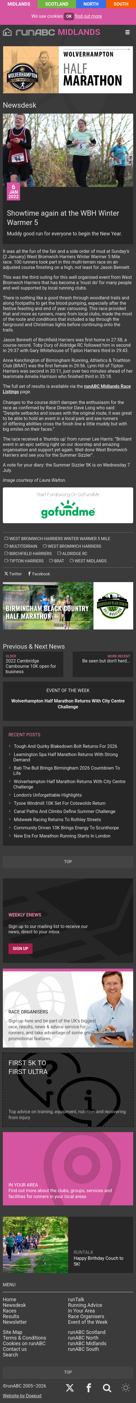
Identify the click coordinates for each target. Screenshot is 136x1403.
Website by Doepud (22, 1395)
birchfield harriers (28, 553)
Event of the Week (88, 1322)
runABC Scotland (87, 1332)
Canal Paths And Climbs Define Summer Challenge (64, 811)
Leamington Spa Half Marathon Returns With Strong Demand (65, 757)
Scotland (56, 4)
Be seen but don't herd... (102, 659)
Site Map (12, 1332)
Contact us (15, 1349)
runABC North (83, 1338)
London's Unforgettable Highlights (48, 795)
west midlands (88, 561)
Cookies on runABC (24, 1343)
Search (10, 1355)
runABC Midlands (87, 1343)
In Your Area (81, 1311)
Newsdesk (14, 1305)
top (68, 862)
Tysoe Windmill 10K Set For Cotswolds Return (59, 803)
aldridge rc (72, 553)
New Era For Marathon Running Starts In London (62, 836)
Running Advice (85, 1305)
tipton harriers (24, 561)
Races (9, 1311)
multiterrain (21, 546)
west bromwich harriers (72, 546)
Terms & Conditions (24, 1338)
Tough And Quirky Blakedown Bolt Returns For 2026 (65, 746)
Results (11, 1316)
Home (9, 1299)
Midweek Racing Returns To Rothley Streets (57, 819)
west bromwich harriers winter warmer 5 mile (57, 538)
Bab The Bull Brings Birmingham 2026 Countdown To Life (66, 770)
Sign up (20, 948)
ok (69, 16)
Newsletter (15, 1322)
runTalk (76, 1299)
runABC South (83, 1349)
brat (56, 561)
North (90, 4)
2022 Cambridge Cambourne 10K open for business (33, 664)
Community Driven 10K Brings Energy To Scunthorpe (66, 827)
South (121, 4)
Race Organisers (86, 1316)
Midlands (19, 4)
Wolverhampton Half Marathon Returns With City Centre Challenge (69, 784)
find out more (88, 16)
